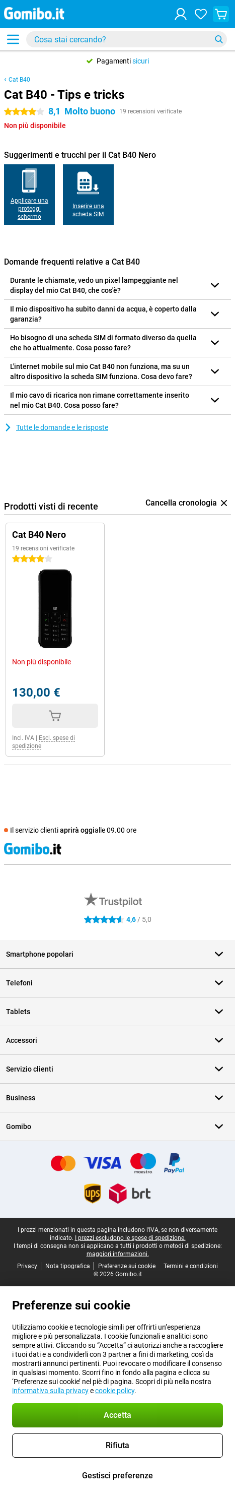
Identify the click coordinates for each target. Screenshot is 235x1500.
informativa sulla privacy (50, 1391)
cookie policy (114, 1391)
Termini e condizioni (191, 1266)
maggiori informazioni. (118, 1254)
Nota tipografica (67, 1266)
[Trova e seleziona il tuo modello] (126, 39)
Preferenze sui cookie (126, 1266)
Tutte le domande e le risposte (56, 427)
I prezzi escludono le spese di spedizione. (130, 1237)
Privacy (27, 1266)
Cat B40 (19, 79)
